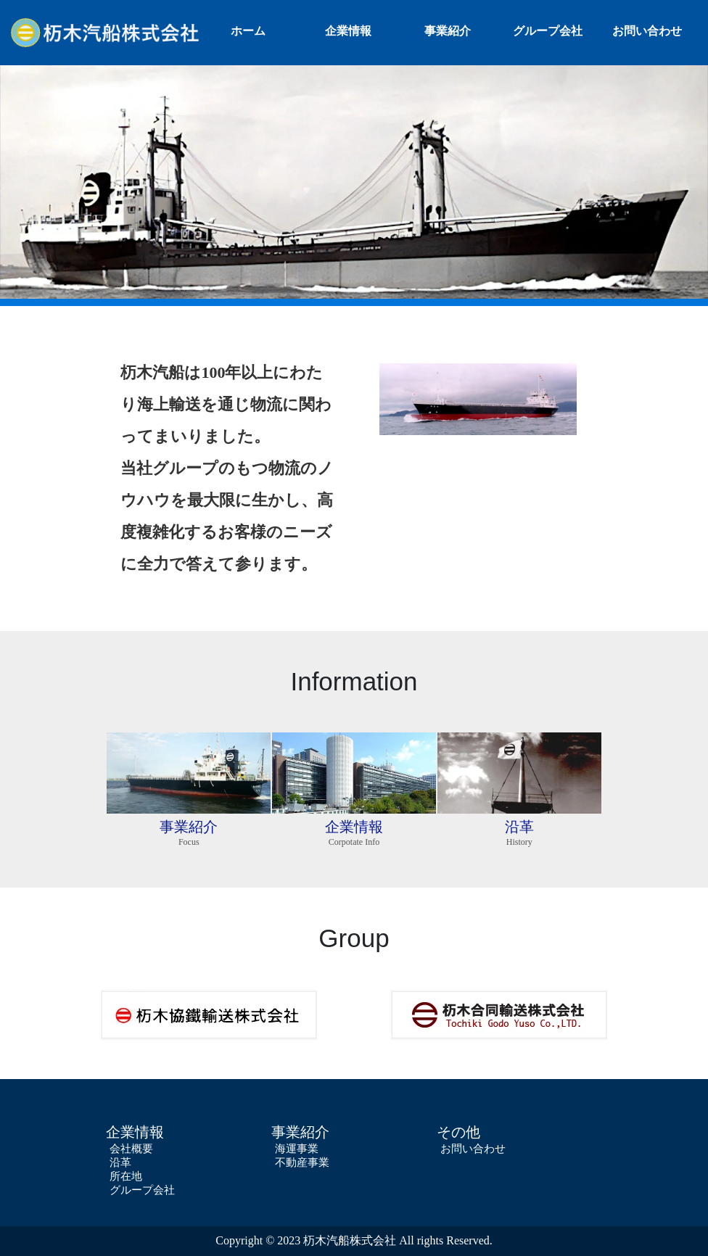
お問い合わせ (647, 31)
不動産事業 (302, 1162)
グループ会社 (548, 31)
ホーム (248, 31)
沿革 (120, 1162)
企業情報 (348, 31)
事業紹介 (447, 31)
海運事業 (296, 1148)
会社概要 (131, 1148)
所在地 (126, 1176)
